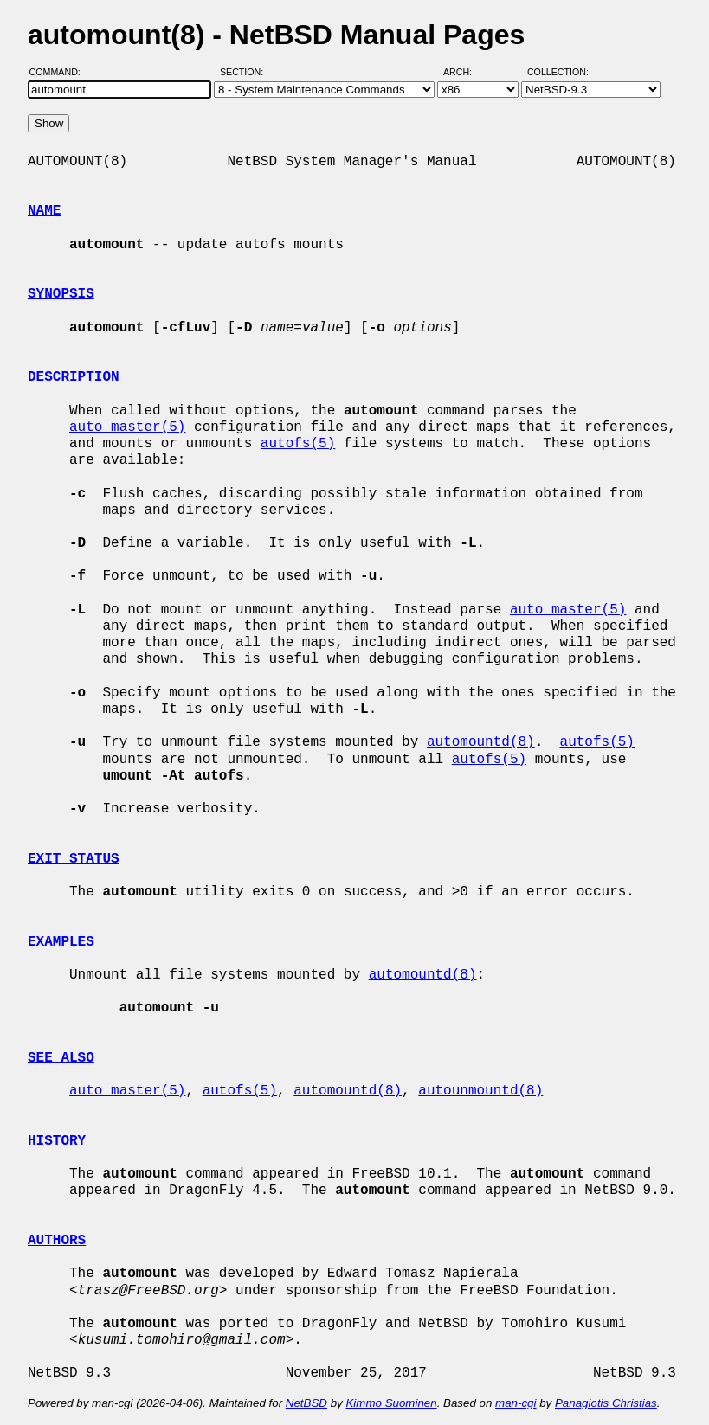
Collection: (558, 72)
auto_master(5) (127, 427)
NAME (44, 211)
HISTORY (57, 1141)
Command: (60, 72)
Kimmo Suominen (390, 1402)
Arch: (465, 72)
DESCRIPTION (73, 377)
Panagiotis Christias (606, 1402)
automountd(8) (481, 742)
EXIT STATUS (73, 859)
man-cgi (515, 1402)
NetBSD (306, 1402)
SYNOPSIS (61, 294)
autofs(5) (298, 443)
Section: (245, 72)
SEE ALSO (61, 1058)
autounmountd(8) (480, 1091)
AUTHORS (57, 1240)
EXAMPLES (61, 942)
